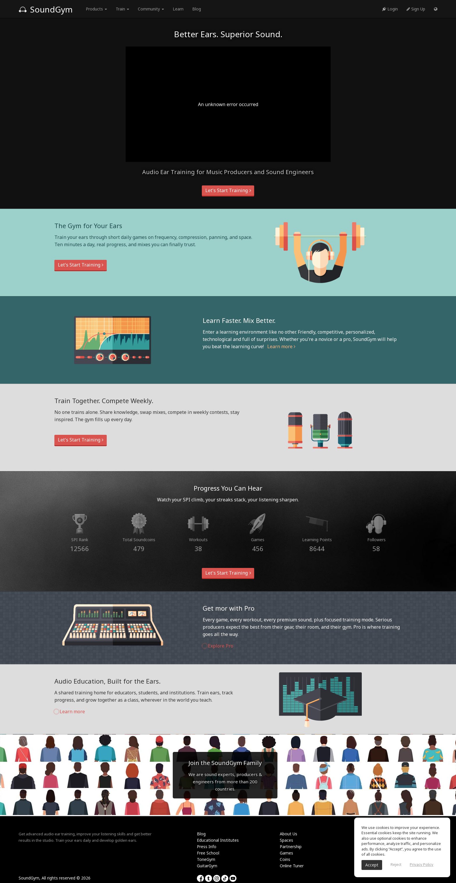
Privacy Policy (421, 864)
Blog (196, 9)
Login (390, 9)
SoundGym (46, 9)
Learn (178, 9)
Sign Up (416, 9)
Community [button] (151, 9)
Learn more (281, 346)
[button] (436, 9)
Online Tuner (292, 865)
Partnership (291, 846)
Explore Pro (218, 646)
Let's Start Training (228, 190)
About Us (288, 833)
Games (286, 853)
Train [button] (122, 9)
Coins (285, 859)
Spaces (286, 840)
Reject (396, 864)
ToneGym (206, 859)
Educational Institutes (218, 840)
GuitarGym (207, 865)
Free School (208, 853)
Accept (371, 865)
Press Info (206, 846)
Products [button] (96, 9)
